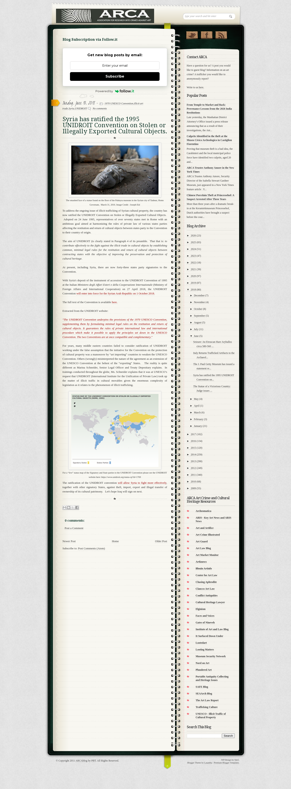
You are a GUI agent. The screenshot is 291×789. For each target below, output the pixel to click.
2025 (193, 242)
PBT (93, 760)
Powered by (114, 91)
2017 (193, 434)
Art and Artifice (205, 527)
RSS (221, 34)
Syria (71, 108)
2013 (193, 461)
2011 (193, 474)
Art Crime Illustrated (208, 534)
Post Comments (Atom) (91, 548)
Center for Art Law (206, 575)
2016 (193, 441)
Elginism (201, 609)
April (196, 405)
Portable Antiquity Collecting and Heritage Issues (212, 678)
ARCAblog (81, 760)
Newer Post (69, 541)
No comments (100, 108)
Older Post (161, 541)
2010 (193, 481)
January (198, 426)
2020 (193, 276)
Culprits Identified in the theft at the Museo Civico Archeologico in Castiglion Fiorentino (209, 140)
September (199, 315)
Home (115, 541)
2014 (193, 454)
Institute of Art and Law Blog (212, 629)
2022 (193, 262)
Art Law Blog (203, 548)
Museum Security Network (211, 656)
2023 (193, 255)
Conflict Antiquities (207, 595)
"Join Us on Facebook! (206, 34)
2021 (193, 269)
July (196, 329)
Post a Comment (74, 528)
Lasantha (208, 763)
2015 (193, 447)
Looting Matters (205, 649)
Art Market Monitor (207, 555)
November (199, 302)
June (196, 336)
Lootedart (201, 642)
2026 (193, 235)
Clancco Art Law (205, 588)
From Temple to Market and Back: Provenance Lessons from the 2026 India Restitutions (209, 108)
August (197, 322)
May (196, 398)
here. (201, 87)
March (197, 412)
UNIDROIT (81, 108)
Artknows (201, 561)
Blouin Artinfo (204, 568)
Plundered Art (204, 669)
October (198, 309)
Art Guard (202, 541)
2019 (193, 282)
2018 (193, 289)
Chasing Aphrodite (206, 582)
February (198, 419)
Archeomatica (203, 510)
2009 (193, 488)
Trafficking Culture (207, 707)
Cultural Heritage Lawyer (210, 602)
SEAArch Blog (204, 693)
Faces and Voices (205, 615)
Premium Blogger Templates (226, 763)
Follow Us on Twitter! (192, 34)
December (199, 295)
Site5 (236, 760)
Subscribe (115, 76)
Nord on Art (202, 663)
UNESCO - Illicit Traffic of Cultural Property (211, 715)
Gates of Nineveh (205, 622)
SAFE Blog (202, 686)
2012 (193, 468)
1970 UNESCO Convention (119, 103)
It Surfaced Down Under (209, 636)
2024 (193, 249)
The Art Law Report (207, 700)
